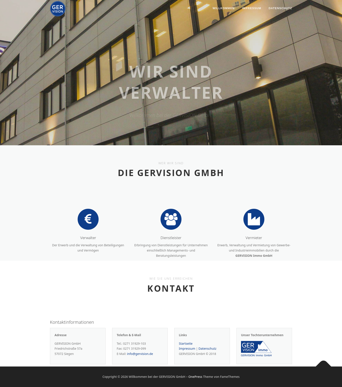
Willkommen (224, 8)
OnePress (195, 377)
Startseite (186, 352)
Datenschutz (280, 8)
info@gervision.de (140, 362)
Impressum (251, 8)
